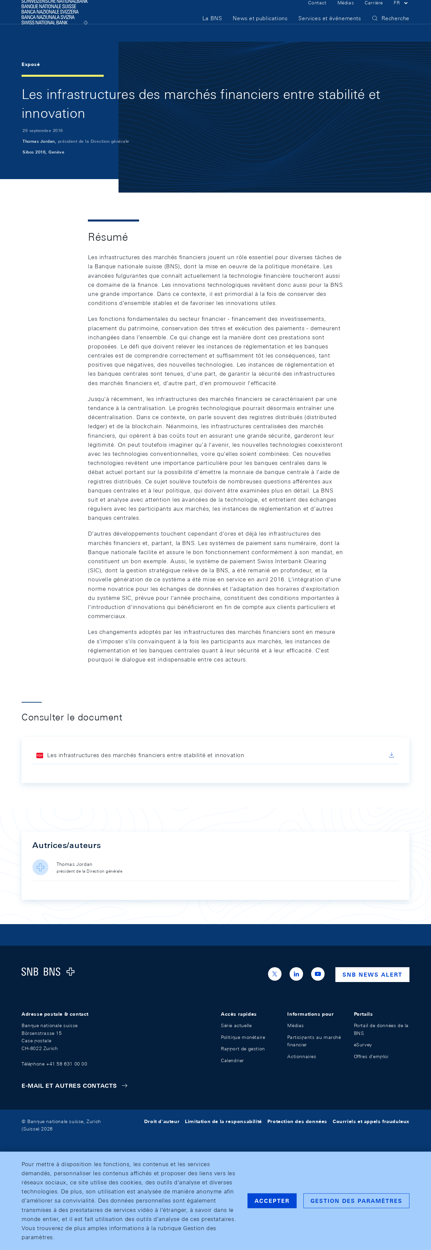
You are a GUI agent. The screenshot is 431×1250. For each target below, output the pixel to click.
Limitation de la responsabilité (223, 1121)
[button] (401, 13)
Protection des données (297, 1121)
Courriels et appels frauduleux (371, 1121)
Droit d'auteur (161, 1121)
